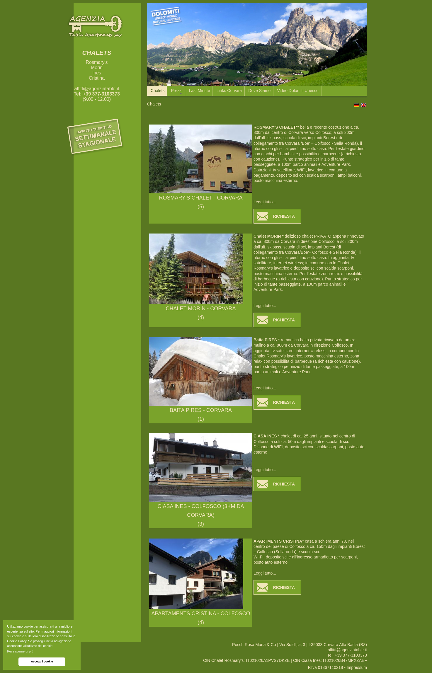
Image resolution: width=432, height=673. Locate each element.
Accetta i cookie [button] (42, 661)
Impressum (357, 667)
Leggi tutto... (265, 202)
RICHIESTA (284, 216)
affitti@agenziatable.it (96, 88)
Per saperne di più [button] (20, 651)
